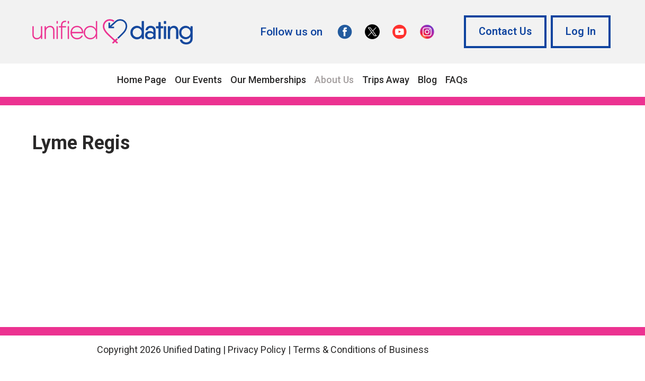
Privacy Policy (257, 349)
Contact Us (505, 31)
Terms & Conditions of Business (361, 349)
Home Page (141, 79)
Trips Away (385, 79)
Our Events (198, 79)
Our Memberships (268, 79)
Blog (427, 79)
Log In (581, 31)
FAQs (456, 79)
